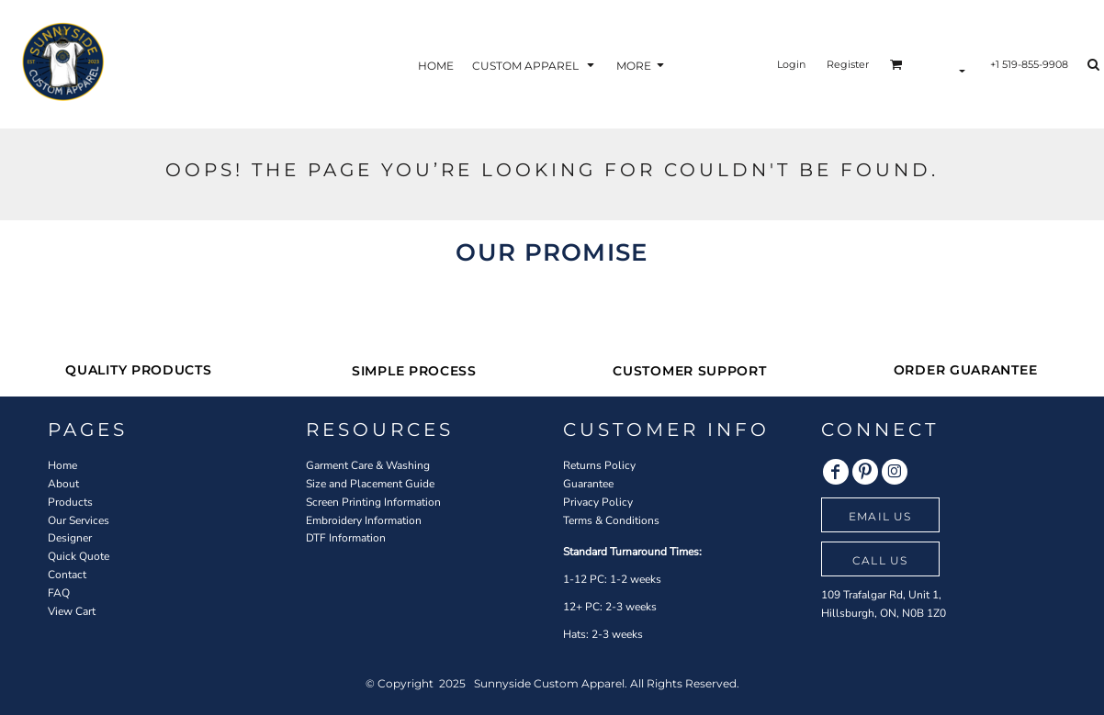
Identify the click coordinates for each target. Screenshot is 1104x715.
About (63, 483)
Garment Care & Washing (368, 465)
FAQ (59, 593)
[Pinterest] (865, 472)
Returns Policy (599, 465)
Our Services (78, 520)
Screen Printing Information (373, 502)
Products (70, 502)
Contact (67, 574)
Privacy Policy (598, 502)
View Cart (72, 611)
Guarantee (588, 483)
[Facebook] (836, 472)
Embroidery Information (364, 520)
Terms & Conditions (611, 520)
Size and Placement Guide (370, 483)
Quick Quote (78, 556)
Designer (70, 538)
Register (848, 64)
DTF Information (346, 538)
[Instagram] (894, 472)
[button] (535, 64)
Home (62, 465)
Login (791, 64)
